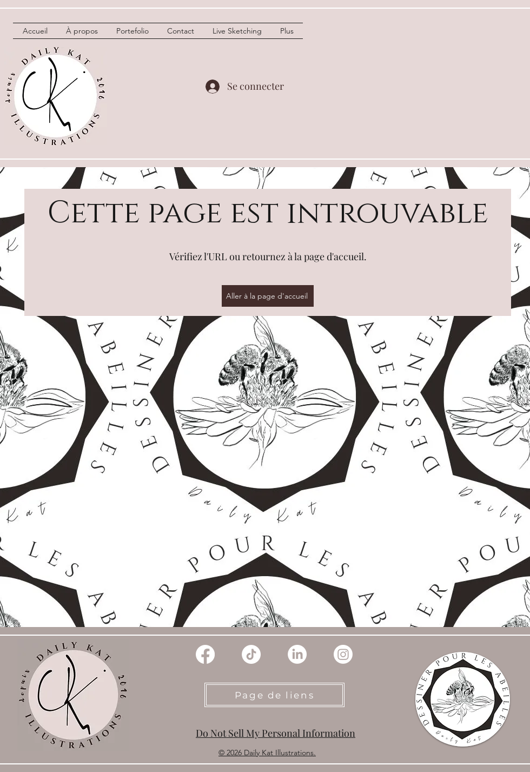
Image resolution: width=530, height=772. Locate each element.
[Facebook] (205, 654)
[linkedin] (297, 654)
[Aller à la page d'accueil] (268, 296)
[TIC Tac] (251, 654)
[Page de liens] (274, 695)
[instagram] (343, 654)
